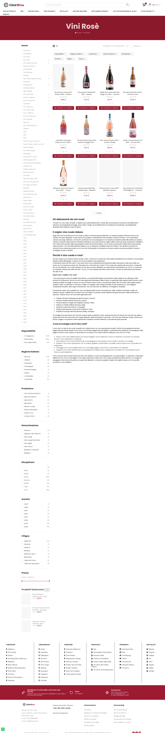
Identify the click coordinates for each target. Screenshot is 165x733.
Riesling (26, 188)
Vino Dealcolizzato (30, 125)
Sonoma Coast (28, 207)
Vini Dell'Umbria (29, 216)
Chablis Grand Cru (29, 169)
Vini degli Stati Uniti (30, 194)
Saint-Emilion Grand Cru (31, 141)
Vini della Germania (30, 185)
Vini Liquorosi (28, 107)
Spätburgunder (28, 191)
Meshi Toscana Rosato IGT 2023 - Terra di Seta (132, 141)
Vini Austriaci (27, 225)
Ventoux (26, 219)
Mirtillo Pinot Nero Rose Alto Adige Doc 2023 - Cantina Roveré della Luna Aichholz (109, 94)
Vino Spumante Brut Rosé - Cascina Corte (133, 93)
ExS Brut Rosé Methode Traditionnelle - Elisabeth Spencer (87, 190)
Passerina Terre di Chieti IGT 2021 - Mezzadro (38, 620)
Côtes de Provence (30, 157)
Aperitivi (26, 122)
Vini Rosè (63, 97)
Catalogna (27, 154)
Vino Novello (27, 119)
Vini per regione (29, 97)
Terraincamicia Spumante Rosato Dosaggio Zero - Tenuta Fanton (86, 142)
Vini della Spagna (29, 150)
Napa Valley (27, 200)
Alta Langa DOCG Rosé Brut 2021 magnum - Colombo (133, 189)
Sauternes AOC (28, 172)
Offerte (26, 129)
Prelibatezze (27, 85)
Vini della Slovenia (29, 222)
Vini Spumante (28, 213)
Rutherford (27, 204)
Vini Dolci (26, 60)
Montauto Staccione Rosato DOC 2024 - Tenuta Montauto (63, 190)
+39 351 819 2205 (61, 706)
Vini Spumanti (28, 94)
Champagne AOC (29, 160)
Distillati (26, 75)
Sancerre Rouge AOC (31, 182)
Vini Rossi (26, 50)
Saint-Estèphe (28, 147)
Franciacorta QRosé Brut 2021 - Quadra (86, 93)
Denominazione (29, 100)
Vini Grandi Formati (30, 63)
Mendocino (27, 197)
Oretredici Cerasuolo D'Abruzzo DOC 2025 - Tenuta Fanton (63, 142)
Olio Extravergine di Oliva (32, 79)
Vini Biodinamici (29, 88)
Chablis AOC (27, 166)
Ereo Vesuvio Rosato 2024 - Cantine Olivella (110, 141)
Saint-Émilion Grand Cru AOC (33, 144)
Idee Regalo (27, 91)
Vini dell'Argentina (29, 235)
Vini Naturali (27, 69)
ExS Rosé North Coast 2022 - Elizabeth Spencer (109, 189)
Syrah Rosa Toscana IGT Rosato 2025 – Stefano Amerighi (63, 94)
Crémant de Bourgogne (32, 163)
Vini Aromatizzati (29, 116)
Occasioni (26, 104)
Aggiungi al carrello (64, 108)
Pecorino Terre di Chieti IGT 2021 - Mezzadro (40, 607)
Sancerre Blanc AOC (30, 179)
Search (127, 4)
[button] (45, 587)
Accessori (26, 82)
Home (25, 45)
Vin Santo (26, 175)
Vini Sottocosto (28, 110)
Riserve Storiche (29, 66)
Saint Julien (27, 229)
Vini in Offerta (28, 113)
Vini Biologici (27, 72)
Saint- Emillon (28, 232)
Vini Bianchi (27, 54)
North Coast (27, 210)
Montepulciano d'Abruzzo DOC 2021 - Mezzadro (40, 593)
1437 (25, 132)
